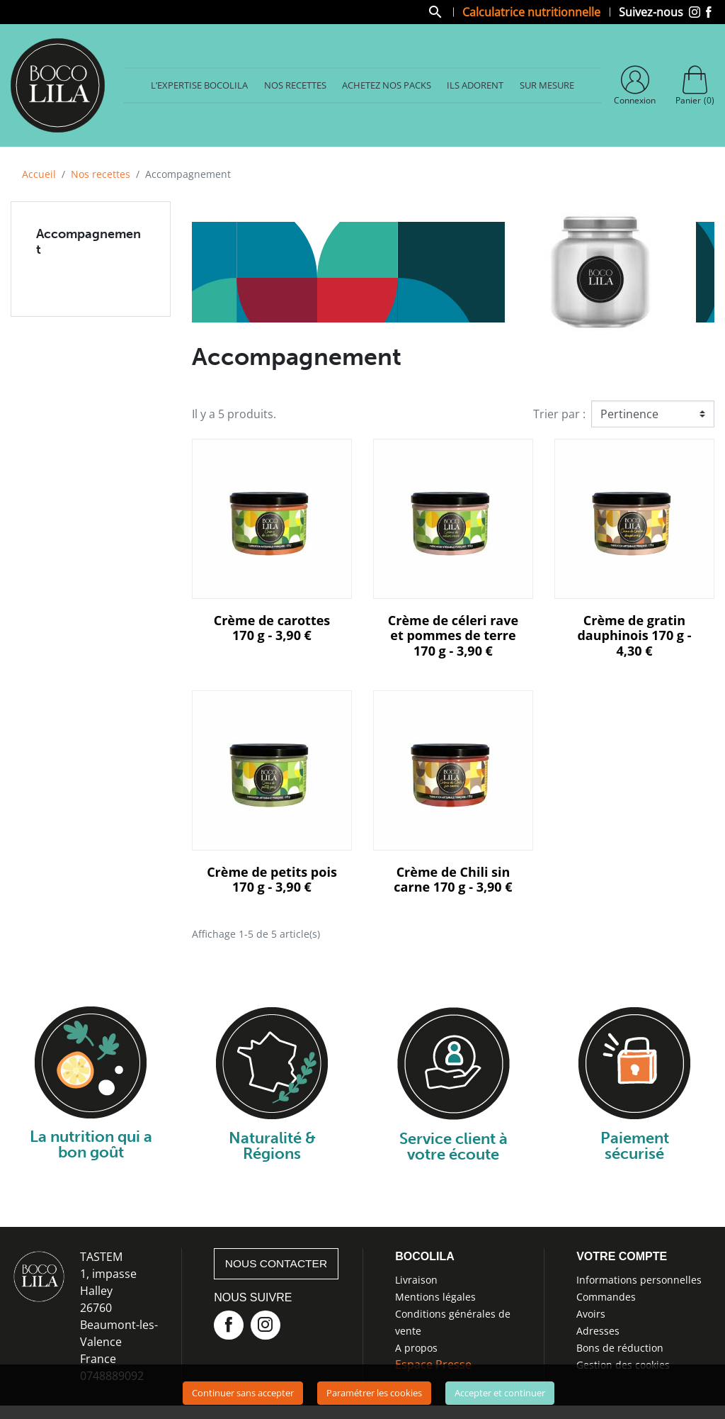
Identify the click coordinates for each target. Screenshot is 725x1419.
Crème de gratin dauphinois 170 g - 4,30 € (634, 638)
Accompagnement (88, 245)
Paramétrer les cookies (374, 1392)
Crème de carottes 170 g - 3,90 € (272, 631)
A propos (416, 1350)
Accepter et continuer (500, 1392)
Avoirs (590, 1316)
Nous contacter (278, 1267)
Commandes (606, 1299)
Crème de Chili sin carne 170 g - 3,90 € (453, 882)
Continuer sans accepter (243, 1392)
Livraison (416, 1282)
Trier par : (559, 417)
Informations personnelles (639, 1282)
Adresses (598, 1333)
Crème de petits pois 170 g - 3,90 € (272, 882)
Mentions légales (435, 1299)
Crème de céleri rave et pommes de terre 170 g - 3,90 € (453, 638)
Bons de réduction (619, 1350)
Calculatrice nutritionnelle (531, 13)
